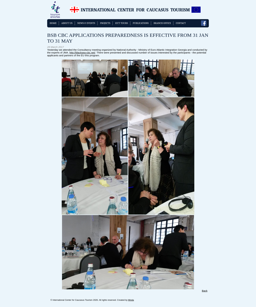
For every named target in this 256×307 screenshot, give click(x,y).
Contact (181, 23)
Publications (141, 23)
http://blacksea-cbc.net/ (82, 52)
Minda (131, 300)
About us (66, 23)
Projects (105, 23)
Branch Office (162, 23)
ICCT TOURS (121, 23)
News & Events (86, 23)
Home (53, 23)
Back (205, 290)
